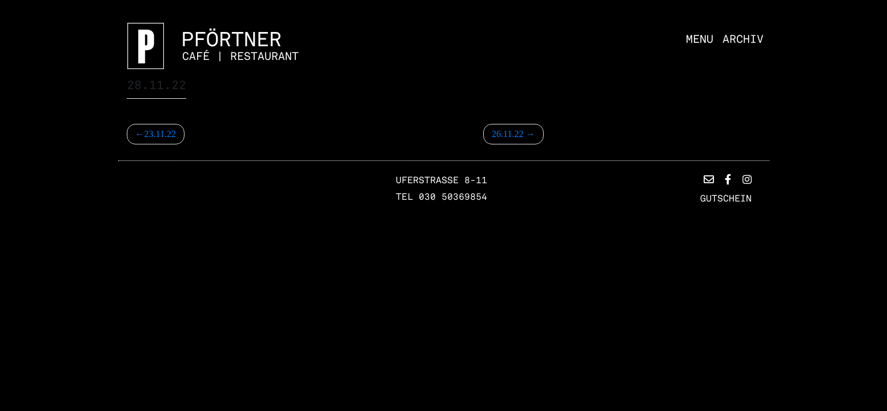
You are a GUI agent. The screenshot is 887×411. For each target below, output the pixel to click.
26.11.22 (507, 134)
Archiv (743, 39)
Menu (699, 39)
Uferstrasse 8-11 (441, 180)
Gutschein (726, 198)
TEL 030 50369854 (441, 197)
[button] (709, 180)
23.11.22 (160, 134)
